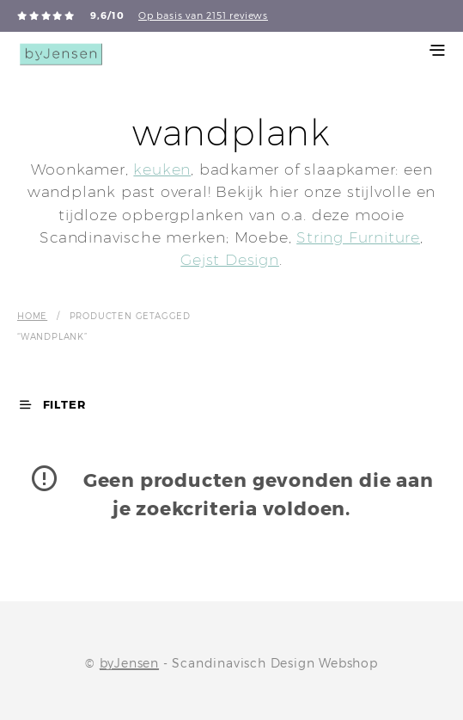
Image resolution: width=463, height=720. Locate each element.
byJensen (129, 663)
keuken (162, 169)
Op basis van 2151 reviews (203, 15)
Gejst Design (229, 259)
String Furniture (358, 237)
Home (32, 316)
